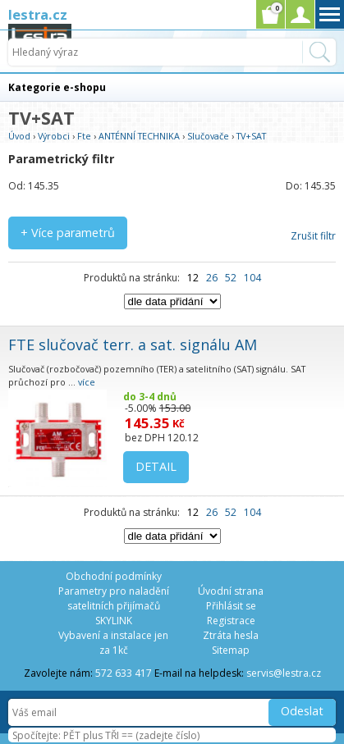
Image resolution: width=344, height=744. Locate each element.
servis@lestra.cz (283, 673)
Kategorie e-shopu (57, 87)
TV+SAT (251, 136)
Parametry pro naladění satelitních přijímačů (113, 598)
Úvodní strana (231, 591)
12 (193, 278)
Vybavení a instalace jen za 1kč (113, 642)
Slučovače (208, 136)
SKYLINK (113, 621)
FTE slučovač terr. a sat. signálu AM (132, 344)
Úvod (19, 136)
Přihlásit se (231, 606)
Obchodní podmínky (114, 576)
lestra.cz (37, 14)
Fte (84, 136)
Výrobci (54, 136)
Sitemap (231, 650)
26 (212, 278)
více (86, 382)
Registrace (231, 621)
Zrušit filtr (313, 236)
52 (230, 278)
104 (252, 278)
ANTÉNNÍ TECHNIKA (139, 136)
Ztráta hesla (231, 635)
